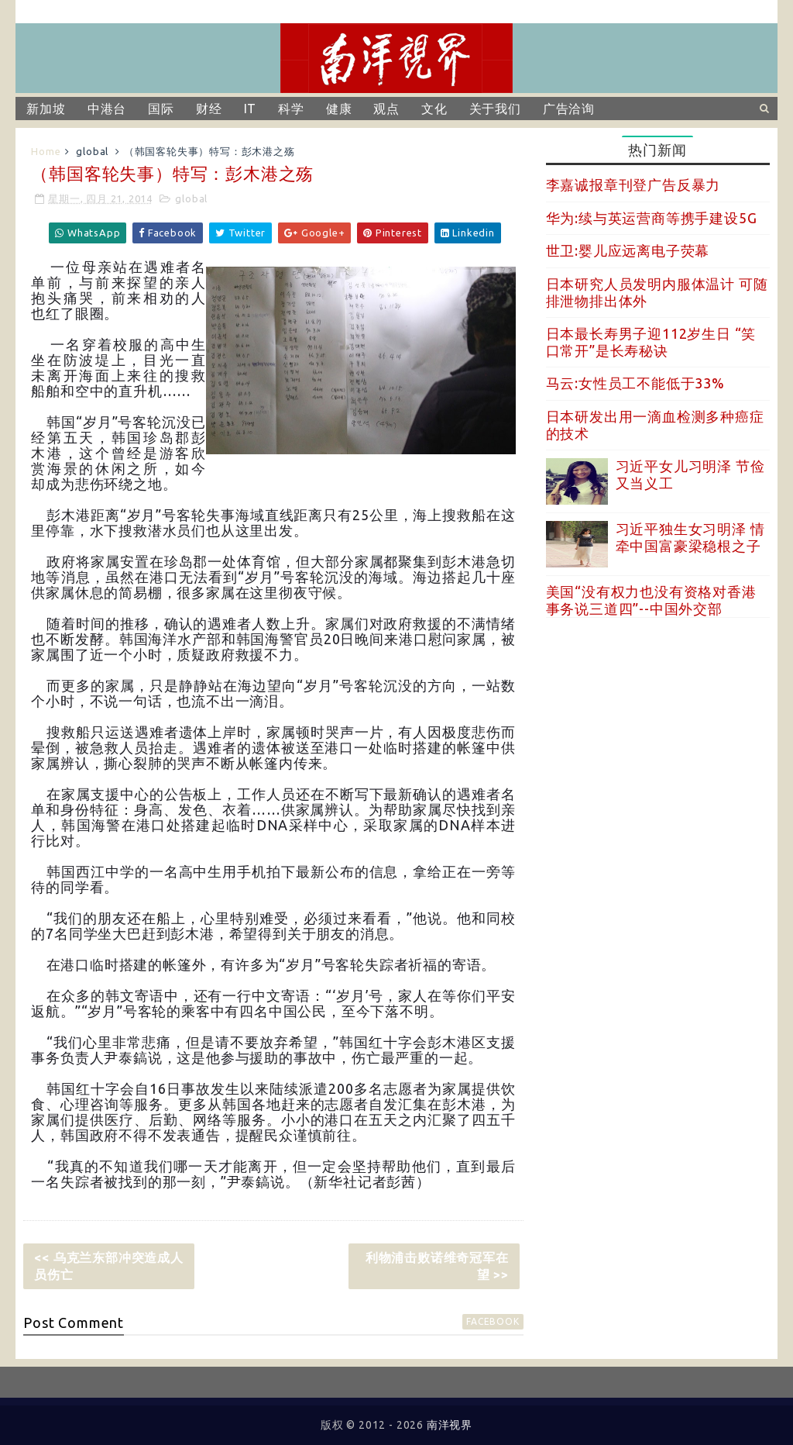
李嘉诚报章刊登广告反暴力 (633, 184)
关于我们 (495, 109)
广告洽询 (569, 109)
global (92, 151)
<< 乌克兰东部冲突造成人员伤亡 (108, 1265)
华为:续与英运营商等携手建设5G (651, 218)
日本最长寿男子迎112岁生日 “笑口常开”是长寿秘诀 (651, 342)
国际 (161, 109)
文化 (434, 109)
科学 (291, 109)
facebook (492, 1321)
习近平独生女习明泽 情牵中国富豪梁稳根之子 (690, 537)
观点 (386, 109)
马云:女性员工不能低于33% (635, 383)
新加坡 (45, 109)
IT (250, 109)
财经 (209, 109)
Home (45, 151)
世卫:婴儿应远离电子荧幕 (628, 250)
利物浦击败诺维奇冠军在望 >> (437, 1265)
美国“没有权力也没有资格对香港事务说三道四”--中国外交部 (651, 600)
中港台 (107, 109)
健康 (339, 109)
